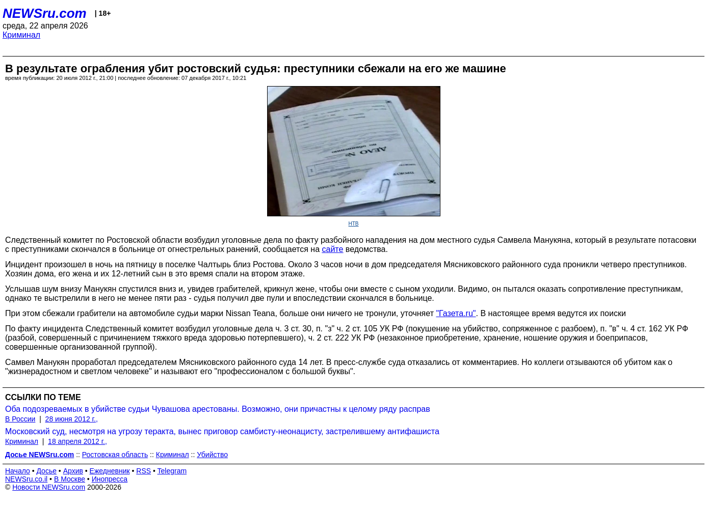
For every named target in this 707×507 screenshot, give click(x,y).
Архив (73, 471)
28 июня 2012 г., (71, 419)
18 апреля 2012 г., (77, 441)
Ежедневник (110, 471)
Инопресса (110, 479)
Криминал (21, 35)
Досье (46, 471)
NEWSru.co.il (26, 479)
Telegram (172, 471)
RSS (143, 471)
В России (20, 419)
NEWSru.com (45, 13)
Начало (17, 471)
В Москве (69, 479)
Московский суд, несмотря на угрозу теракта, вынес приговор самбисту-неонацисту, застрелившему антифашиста (222, 431)
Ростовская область (115, 454)
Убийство (212, 454)
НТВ (354, 224)
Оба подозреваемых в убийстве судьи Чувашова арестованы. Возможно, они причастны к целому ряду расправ (217, 409)
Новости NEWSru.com (48, 487)
